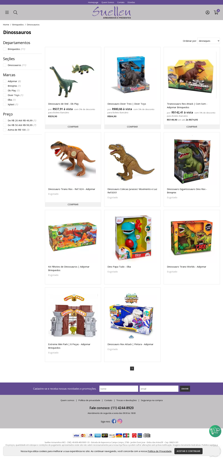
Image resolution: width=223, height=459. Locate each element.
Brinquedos (16, 49)
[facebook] (114, 421)
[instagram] (120, 421)
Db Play (13, 90)
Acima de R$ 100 (18, 129)
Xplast (13, 104)
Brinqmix (14, 85)
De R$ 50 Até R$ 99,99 (22, 125)
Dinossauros (17, 65)
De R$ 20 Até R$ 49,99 (22, 120)
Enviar (184, 388)
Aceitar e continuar (188, 451)
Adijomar (14, 81)
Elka (11, 99)
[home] (111, 12)
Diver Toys (15, 95)
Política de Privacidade (160, 451)
